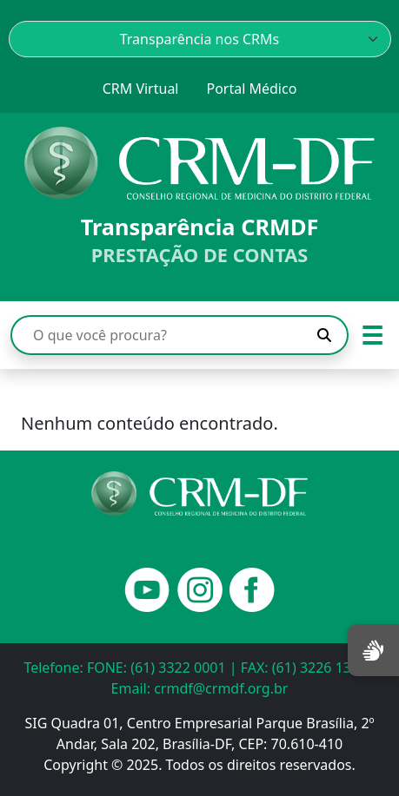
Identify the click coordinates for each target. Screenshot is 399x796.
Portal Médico (251, 88)
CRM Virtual (141, 88)
